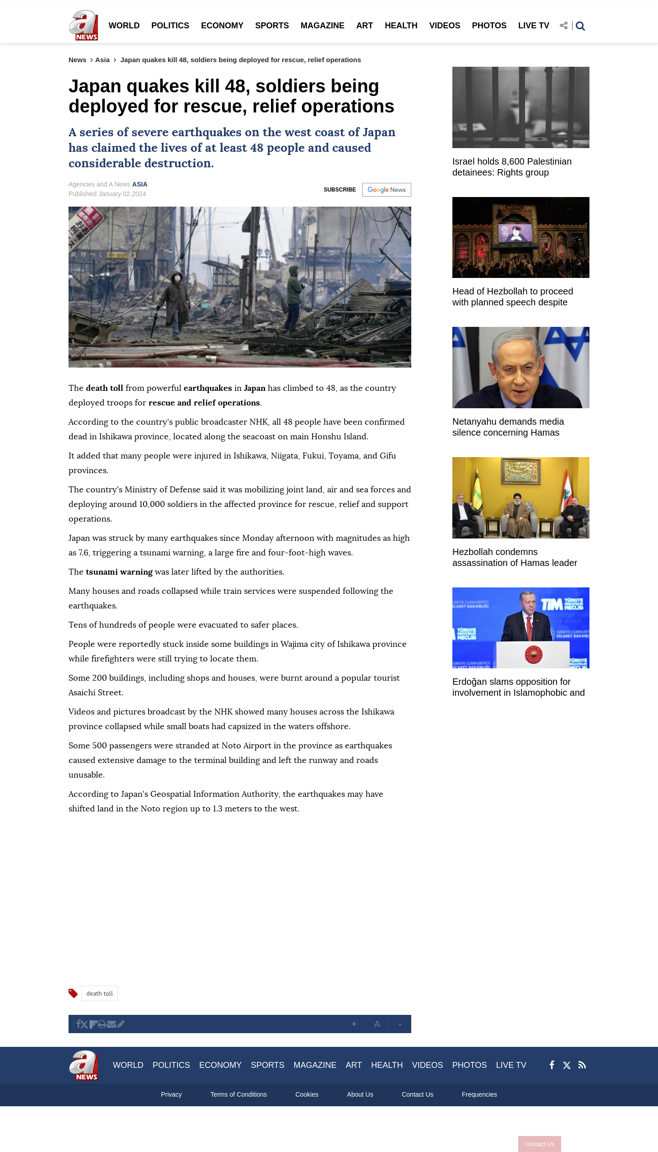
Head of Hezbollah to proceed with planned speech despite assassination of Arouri (512, 297)
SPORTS (272, 25)
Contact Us (536, 1144)
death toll (99, 993)
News (77, 60)
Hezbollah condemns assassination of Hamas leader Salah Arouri (514, 558)
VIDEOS (444, 25)
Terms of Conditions (238, 1094)
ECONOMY (222, 25)
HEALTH (401, 25)
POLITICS (170, 25)
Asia (102, 60)
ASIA (139, 184)
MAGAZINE (323, 25)
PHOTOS (489, 25)
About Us (360, 1094)
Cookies (306, 1094)
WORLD (124, 25)
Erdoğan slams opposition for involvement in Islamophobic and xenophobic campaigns (518, 688)
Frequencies (479, 1094)
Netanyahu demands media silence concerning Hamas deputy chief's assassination (509, 428)
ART (364, 25)
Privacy (171, 1094)
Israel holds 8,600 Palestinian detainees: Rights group (512, 166)
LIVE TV (533, 25)
